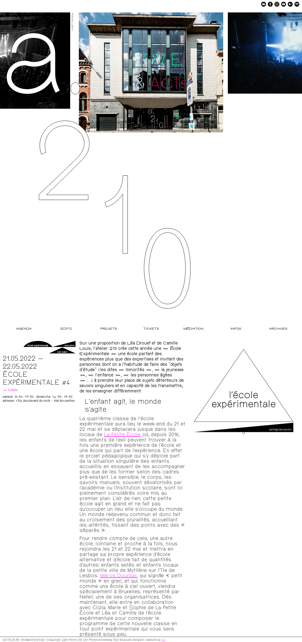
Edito (66, 329)
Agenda (24, 329)
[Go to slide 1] (243, 433)
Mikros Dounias (118, 575)
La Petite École (122, 434)
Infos (235, 329)
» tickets (10, 390)
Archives (278, 329)
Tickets (151, 329)
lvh (163, 639)
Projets (108, 329)
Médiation (193, 329)
